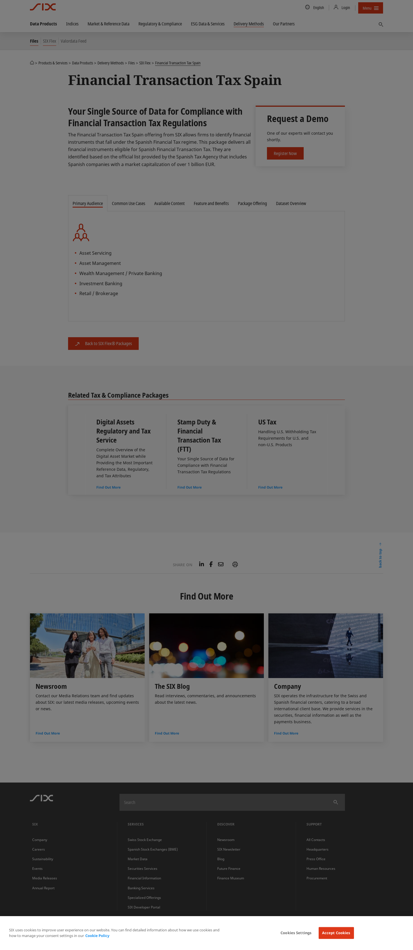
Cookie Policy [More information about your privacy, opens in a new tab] (97, 935)
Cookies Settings (296, 932)
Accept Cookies (336, 932)
